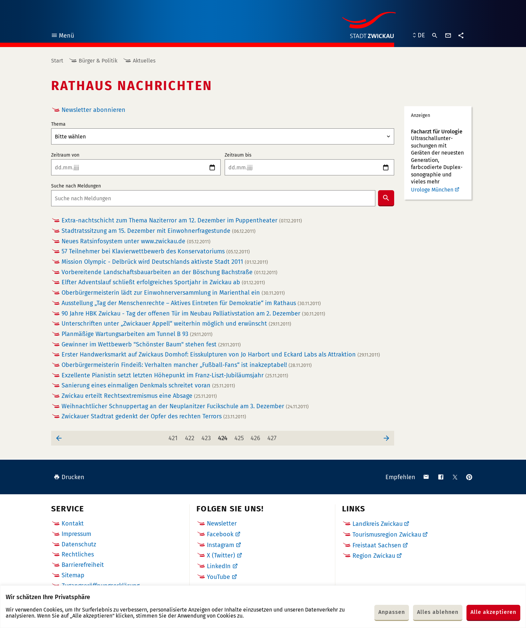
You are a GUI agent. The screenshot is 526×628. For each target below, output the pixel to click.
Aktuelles (144, 60)
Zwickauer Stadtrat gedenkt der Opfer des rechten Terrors (154, 416)
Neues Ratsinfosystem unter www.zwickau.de (136, 241)
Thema (58, 124)
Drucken (69, 477)
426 (256, 436)
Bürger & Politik (98, 60)
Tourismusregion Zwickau (386, 534)
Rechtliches (78, 554)
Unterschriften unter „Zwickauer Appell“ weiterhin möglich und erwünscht (176, 323)
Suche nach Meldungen (76, 186)
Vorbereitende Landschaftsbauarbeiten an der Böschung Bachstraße (169, 272)
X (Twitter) (221, 555)
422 (191, 436)
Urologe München (432, 189)
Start (57, 60)
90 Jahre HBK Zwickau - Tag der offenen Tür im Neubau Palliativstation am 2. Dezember (193, 313)
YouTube (218, 577)
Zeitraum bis (238, 155)
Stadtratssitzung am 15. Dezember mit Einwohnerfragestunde (159, 231)
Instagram (220, 545)
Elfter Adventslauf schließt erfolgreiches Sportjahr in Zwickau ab (163, 282)
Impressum (76, 534)
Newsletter (222, 523)
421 (174, 436)
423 (207, 436)
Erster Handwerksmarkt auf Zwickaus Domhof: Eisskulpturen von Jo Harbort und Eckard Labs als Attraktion (221, 354)
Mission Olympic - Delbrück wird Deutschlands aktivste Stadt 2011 (165, 261)
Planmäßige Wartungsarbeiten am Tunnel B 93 (137, 334)
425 (240, 436)
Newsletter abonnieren (93, 110)
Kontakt (73, 523)
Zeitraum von (65, 155)
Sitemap (73, 575)
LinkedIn (219, 566)
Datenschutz (79, 544)
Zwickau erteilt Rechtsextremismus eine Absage (139, 396)
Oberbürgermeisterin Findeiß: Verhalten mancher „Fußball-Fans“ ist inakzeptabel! (187, 365)
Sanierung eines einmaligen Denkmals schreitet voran (148, 385)
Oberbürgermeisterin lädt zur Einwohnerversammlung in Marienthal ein (173, 292)
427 (273, 436)
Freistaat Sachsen (376, 545)
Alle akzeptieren (493, 612)
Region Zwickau (373, 555)
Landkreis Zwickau (377, 524)
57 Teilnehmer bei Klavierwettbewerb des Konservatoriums (156, 251)
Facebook (220, 534)
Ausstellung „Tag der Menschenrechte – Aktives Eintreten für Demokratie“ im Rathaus (191, 303)
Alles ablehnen (437, 612)
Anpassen (391, 612)
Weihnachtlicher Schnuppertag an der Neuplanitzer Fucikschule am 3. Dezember (185, 406)
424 (224, 436)
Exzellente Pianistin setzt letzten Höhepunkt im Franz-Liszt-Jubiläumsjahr (175, 375)
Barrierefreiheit (83, 565)
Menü (62, 36)
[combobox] (213, 198)
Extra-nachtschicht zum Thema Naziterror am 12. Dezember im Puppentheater (182, 220)
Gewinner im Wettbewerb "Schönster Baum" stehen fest (151, 344)
